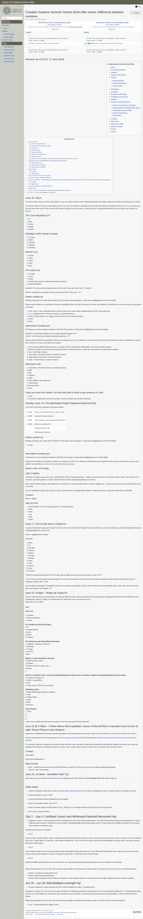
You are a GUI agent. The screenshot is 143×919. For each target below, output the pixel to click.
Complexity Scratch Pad (119, 97)
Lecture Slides (118, 86)
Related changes (9, 50)
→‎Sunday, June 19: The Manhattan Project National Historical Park (48, 27)
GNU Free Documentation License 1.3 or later (52, 912)
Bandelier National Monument (50, 778)
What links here (9, 47)
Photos (113, 129)
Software (114, 99)
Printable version (9, 56)
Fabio (31, 311)
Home (113, 67)
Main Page (5, 25)
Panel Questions (118, 81)
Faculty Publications (120, 83)
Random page (8, 37)
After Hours (115, 121)
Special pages (8, 53)
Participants (115, 89)
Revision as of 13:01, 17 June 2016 (107, 22)
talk (54, 25)
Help (5, 28)
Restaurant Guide (117, 124)
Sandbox (5, 31)
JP (26, 202)
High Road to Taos (123, 206)
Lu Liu (31, 314)
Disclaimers (60, 914)
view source (66, 22)
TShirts (113, 131)
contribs (58, 25)
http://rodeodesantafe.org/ (81, 599)
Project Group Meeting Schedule (124, 105)
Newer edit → (112, 29)
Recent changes (9, 34)
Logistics (114, 72)
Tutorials (114, 119)
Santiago (32, 237)
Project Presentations (120, 113)
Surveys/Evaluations (118, 70)
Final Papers (117, 115)
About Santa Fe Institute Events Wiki (44, 914)
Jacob (31, 276)
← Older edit (54, 29)
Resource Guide (116, 126)
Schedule (114, 92)
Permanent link (8, 58)
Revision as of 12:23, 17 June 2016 (49, 22)
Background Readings (119, 94)
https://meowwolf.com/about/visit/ (70, 738)
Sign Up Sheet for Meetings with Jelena (126, 108)
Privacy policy (29, 914)
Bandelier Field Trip (97, 778)
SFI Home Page (7, 40)
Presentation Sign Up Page (122, 110)
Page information (9, 61)
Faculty (113, 77)
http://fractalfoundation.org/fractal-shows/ (67, 791)
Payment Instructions (118, 75)
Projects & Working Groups (120, 102)
